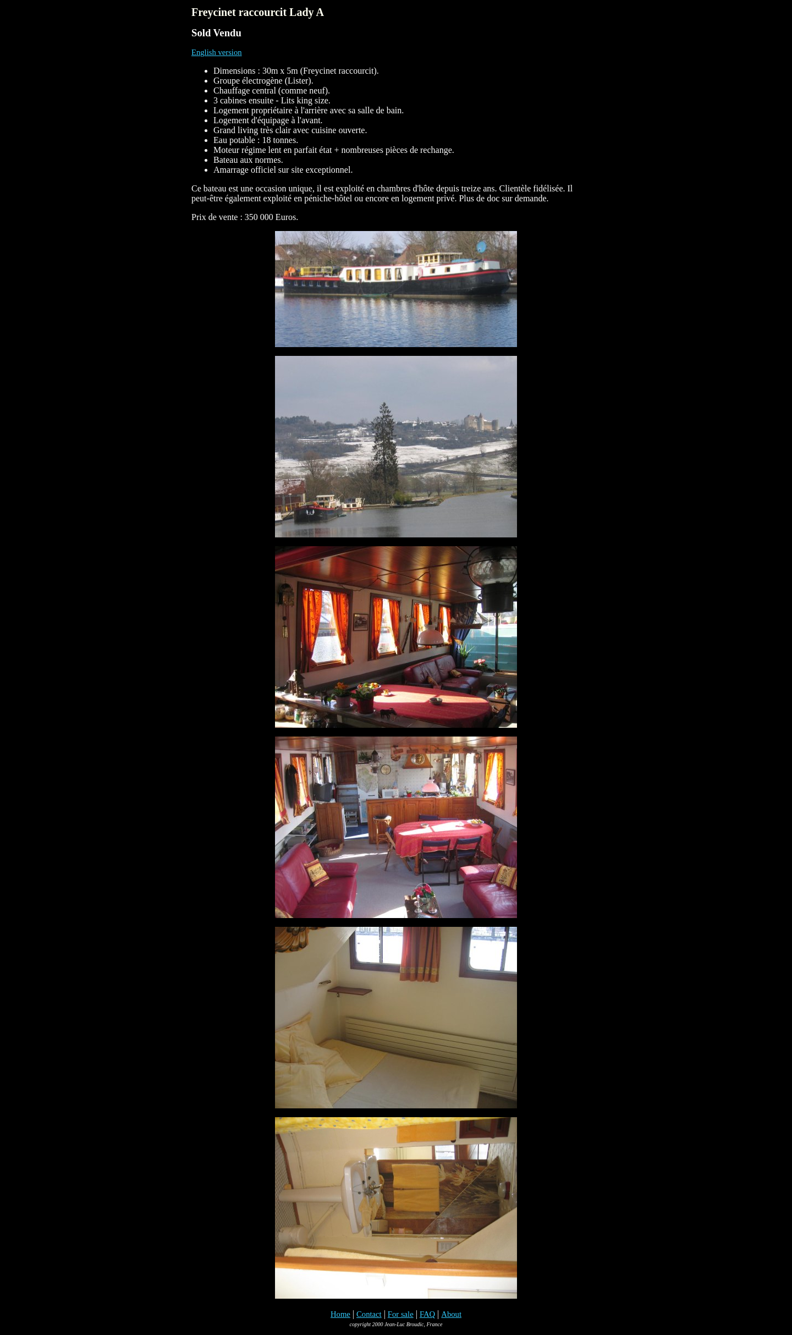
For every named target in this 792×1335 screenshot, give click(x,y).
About (451, 1314)
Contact (369, 1314)
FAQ (427, 1314)
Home (340, 1314)
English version (216, 52)
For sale (401, 1314)
